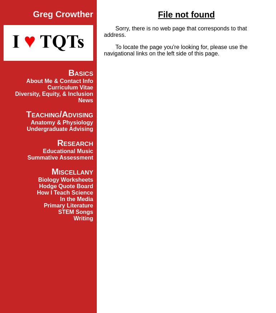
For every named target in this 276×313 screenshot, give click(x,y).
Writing (83, 218)
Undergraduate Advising (60, 129)
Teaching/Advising (59, 114)
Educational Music (68, 151)
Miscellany (72, 171)
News (85, 100)
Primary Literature (68, 205)
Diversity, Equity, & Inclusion (54, 94)
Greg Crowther (63, 14)
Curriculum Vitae (70, 87)
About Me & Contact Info (59, 81)
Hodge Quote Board (66, 186)
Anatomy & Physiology (62, 122)
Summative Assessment (61, 158)
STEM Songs (75, 212)
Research (75, 143)
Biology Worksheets (65, 180)
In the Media (76, 199)
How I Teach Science (65, 193)
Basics (80, 73)
